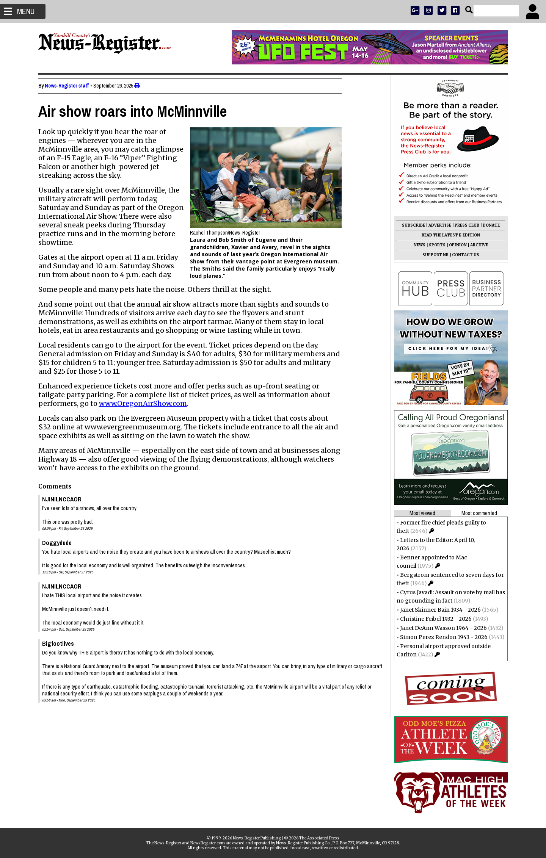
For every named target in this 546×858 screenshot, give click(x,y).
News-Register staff (70, 85)
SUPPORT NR (432, 254)
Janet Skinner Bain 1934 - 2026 (437, 609)
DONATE (487, 225)
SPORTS (433, 245)
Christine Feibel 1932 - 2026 (432, 618)
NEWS (416, 245)
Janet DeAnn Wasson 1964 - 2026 (440, 628)
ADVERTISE (436, 225)
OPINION (454, 245)
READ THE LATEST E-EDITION (447, 235)
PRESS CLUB (463, 225)
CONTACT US (462, 254)
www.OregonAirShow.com (146, 403)
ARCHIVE (476, 245)
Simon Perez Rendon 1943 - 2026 (440, 637)
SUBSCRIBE (410, 225)
